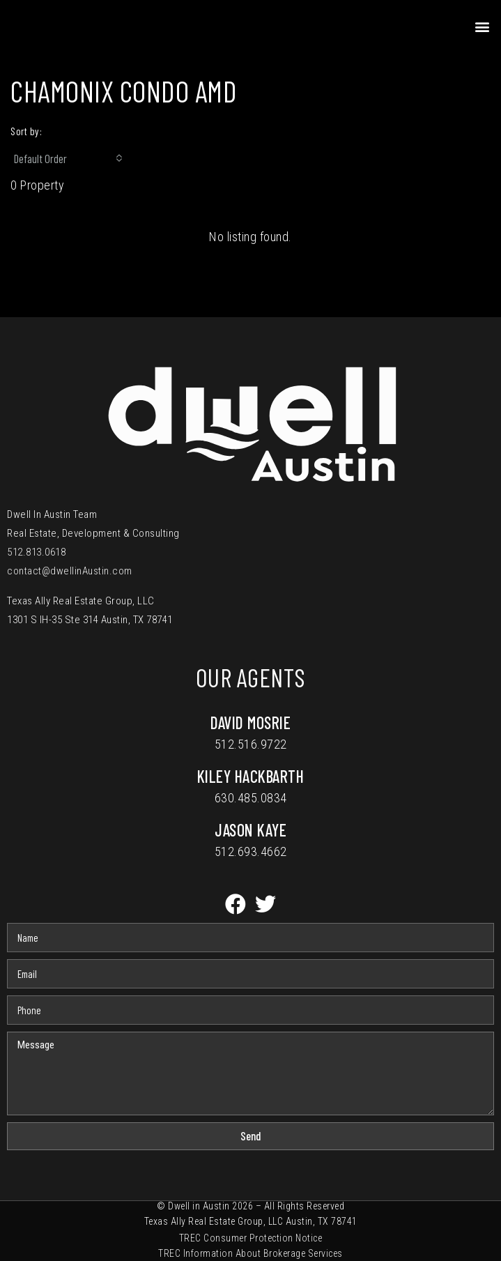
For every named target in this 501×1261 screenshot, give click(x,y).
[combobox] (68, 158)
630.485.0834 (251, 797)
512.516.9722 (251, 744)
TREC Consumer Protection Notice (251, 1238)
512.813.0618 (36, 552)
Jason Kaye (250, 830)
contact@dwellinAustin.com (69, 571)
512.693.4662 (251, 851)
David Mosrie (250, 722)
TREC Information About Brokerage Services (250, 1253)
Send (250, 1135)
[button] (483, 26)
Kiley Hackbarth (251, 776)
